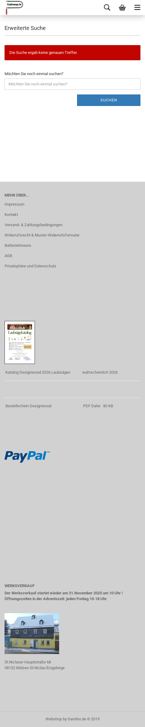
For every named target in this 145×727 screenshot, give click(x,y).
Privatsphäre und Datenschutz (30, 266)
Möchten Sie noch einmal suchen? (34, 73)
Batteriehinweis (18, 245)
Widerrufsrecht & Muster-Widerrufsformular (42, 235)
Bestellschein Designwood (28, 406)
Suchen (108, 100)
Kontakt (11, 214)
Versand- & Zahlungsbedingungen (33, 225)
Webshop (54, 719)
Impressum (14, 204)
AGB (8, 255)
